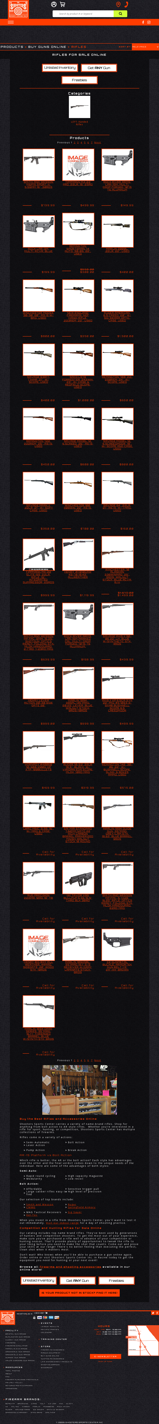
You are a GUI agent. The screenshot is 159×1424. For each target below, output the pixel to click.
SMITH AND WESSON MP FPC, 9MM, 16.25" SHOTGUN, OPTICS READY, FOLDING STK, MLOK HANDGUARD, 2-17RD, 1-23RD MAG (38, 642)
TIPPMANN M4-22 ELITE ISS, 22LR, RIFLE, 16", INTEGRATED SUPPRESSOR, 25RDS (38, 577)
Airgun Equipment (51, 1353)
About (9, 1374)
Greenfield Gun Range (18, 1354)
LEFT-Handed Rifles (79, 123)
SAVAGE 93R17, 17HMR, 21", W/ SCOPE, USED (38, 379)
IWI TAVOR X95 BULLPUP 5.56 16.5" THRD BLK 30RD (78, 898)
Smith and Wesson (40, 1204)
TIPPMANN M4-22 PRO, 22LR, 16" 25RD (78, 183)
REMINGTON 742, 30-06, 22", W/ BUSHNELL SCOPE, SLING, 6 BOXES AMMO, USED (117, 769)
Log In (29, 1314)
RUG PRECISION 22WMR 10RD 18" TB (38, 896)
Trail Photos (13, 1371)
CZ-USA (52, 1403)
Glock (69, 1403)
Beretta (10, 1403)
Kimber (26, 1406)
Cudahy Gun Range (16, 1340)
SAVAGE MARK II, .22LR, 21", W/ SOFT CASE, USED (38, 508)
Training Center (54, 1339)
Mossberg (48, 1406)
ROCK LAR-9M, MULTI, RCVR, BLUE (38, 250)
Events (47, 1323)
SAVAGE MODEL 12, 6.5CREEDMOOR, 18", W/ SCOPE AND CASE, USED (117, 445)
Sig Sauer (75, 1212)
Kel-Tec (32, 1215)
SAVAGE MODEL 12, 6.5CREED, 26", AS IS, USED (77, 443)
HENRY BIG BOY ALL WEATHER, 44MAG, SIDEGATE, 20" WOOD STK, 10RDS (38, 966)
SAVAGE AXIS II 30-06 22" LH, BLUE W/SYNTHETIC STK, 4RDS (117, 640)
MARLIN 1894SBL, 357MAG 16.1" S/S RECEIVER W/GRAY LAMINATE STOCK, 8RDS (78, 967)
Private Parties (50, 1329)
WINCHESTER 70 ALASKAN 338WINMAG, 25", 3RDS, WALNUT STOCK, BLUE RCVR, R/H (117, 576)
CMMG (31, 1207)
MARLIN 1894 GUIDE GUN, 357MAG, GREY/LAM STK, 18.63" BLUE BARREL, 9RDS (117, 833)
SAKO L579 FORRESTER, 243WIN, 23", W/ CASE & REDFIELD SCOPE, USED (78, 382)
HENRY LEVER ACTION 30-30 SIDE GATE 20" (38, 703)
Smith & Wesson (55, 1409)
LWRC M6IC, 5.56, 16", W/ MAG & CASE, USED (38, 831)
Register (21, 1314)
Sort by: (125, 47)
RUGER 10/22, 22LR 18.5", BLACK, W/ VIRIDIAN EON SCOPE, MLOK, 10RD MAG (77, 768)
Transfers (11, 1388)
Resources (14, 1367)
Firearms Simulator (17, 1346)
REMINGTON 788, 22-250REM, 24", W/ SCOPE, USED (117, 379)
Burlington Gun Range (18, 1337)
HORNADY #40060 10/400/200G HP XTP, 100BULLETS (38, 767)
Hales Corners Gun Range (20, 1360)
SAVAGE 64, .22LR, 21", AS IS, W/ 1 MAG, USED (117, 508)
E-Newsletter (105, 1356)
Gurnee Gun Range (16, 1357)
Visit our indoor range (62, 1222)
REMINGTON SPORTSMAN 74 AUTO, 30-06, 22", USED (78, 250)
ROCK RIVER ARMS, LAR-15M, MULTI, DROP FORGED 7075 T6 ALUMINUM (117, 186)
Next (97, 142)
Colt (42, 1403)
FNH (61, 1403)
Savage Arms (22, 1409)
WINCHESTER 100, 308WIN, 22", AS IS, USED (78, 508)
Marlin (36, 1406)
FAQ (8, 1376)
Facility (12, 1330)
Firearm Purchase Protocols (22, 1379)
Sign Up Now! (105, 1361)
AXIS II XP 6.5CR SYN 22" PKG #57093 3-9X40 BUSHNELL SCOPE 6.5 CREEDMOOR (117, 705)
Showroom (46, 1367)
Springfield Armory (82, 1207)
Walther (50, 1412)
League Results (50, 1326)
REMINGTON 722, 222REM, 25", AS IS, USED (38, 443)
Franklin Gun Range (17, 1349)
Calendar (46, 1332)
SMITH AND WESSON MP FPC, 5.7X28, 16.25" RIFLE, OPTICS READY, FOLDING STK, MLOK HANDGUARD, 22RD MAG (117, 901)
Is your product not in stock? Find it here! (79, 1292)
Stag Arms (36, 1412)
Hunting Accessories (52, 1359)
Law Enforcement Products (56, 1362)
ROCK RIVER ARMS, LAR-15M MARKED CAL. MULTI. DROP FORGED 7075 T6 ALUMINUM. (78, 641)
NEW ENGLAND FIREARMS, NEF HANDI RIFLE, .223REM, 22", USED (77, 317)
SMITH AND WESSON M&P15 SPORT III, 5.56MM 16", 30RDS (38, 184)
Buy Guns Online (47, 46)
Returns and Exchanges (19, 1385)
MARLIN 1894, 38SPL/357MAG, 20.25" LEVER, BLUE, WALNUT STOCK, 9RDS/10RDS (77, 705)
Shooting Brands (50, 1364)
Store (46, 1346)
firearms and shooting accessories (70, 1266)
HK (7, 1406)
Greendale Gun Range (18, 1351)
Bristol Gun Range (16, 1334)
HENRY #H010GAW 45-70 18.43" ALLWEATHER (77, 574)
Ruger (72, 1204)
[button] (11, 22)
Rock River (63, 1406)
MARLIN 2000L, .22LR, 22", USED (117, 250)
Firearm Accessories (52, 1350)
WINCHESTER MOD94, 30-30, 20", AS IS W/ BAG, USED (38, 315)
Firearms (11, 1343)
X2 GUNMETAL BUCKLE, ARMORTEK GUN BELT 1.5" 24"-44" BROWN (117, 966)
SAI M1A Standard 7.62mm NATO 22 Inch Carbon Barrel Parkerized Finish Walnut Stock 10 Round (77, 835)
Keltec (15, 1406)
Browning (23, 1403)
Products (12, 46)
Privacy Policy (14, 1382)
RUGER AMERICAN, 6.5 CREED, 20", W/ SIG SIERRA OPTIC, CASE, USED (117, 317)
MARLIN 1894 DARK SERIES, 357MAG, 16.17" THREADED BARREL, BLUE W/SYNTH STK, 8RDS (38, 1033)
